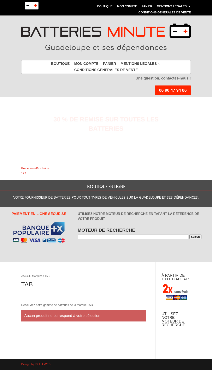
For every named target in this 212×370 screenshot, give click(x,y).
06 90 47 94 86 (173, 90)
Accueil (25, 276)
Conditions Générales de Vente (165, 12)
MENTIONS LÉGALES (172, 6)
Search (195, 236)
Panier (147, 6)
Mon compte (127, 6)
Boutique (104, 6)
